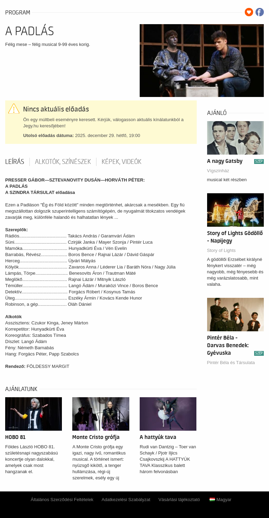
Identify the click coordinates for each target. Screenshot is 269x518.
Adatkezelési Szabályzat (126, 499)
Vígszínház (218, 170)
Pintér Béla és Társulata (231, 362)
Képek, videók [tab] (121, 162)
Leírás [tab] (14, 162)
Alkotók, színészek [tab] (63, 162)
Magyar (220, 499)
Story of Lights (221, 250)
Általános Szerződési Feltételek (62, 499)
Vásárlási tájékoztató (179, 499)
